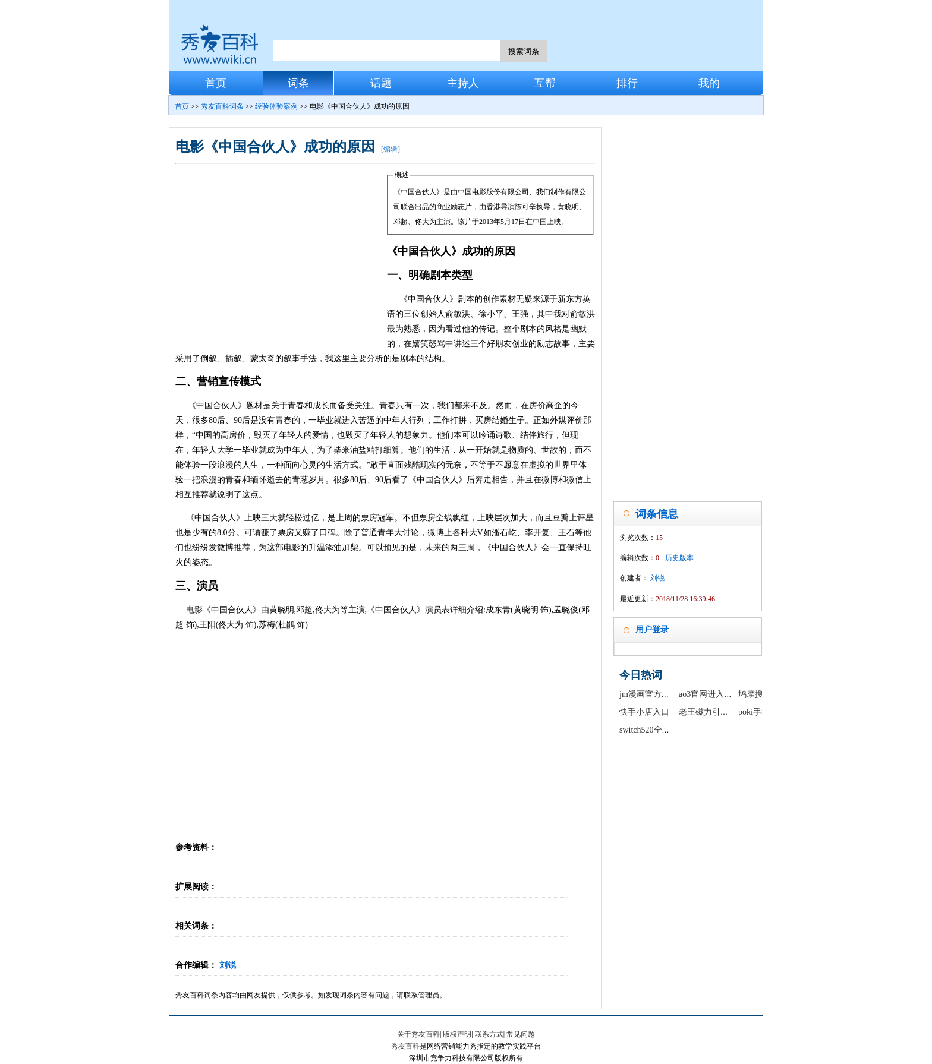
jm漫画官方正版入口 (657, 694)
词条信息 (656, 514)
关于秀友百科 (418, 1034)
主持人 (463, 83)
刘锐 (227, 965)
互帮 (545, 83)
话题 (381, 83)
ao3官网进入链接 (710, 694)
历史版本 (679, 558)
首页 (215, 83)
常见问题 (520, 1034)
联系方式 (489, 1034)
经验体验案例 (276, 106)
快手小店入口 (644, 712)
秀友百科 (405, 1046)
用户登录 (652, 629)
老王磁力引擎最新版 (716, 712)
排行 (627, 83)
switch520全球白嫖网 (657, 729)
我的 (709, 83)
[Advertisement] (281, 256)
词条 (298, 83)
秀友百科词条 (222, 106)
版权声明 (457, 1034)
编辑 (390, 149)
